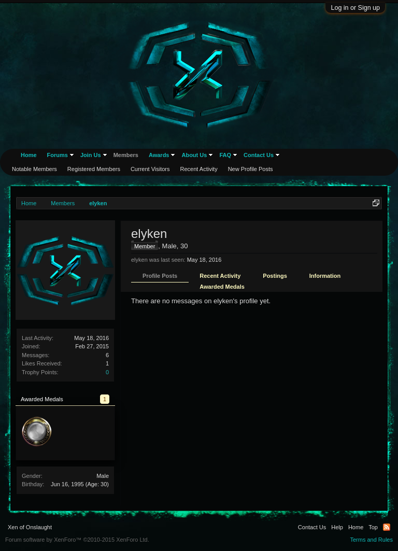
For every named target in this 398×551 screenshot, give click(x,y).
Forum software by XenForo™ (77, 539)
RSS (386, 527)
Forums (57, 155)
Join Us (90, 155)
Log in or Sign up (355, 7)
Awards (159, 155)
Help (337, 527)
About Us (194, 155)
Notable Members (34, 169)
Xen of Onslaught (30, 527)
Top (373, 527)
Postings (275, 276)
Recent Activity (220, 276)
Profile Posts (160, 276)
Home (29, 155)
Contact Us (259, 155)
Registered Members (93, 169)
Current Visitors (150, 169)
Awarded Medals (222, 287)
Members (125, 155)
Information (325, 276)
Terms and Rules (371, 539)
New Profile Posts (250, 169)
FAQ (225, 155)
